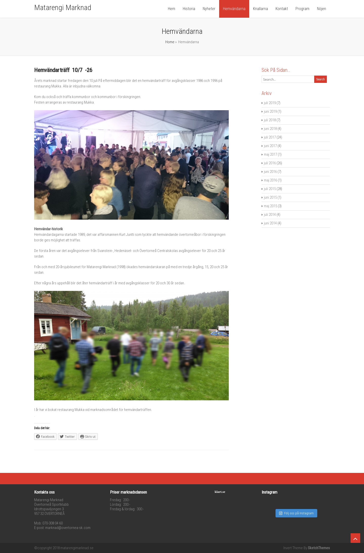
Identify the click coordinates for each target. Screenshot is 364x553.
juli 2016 (270, 163)
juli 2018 (270, 120)
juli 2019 (270, 103)
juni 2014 (270, 223)
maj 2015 (270, 206)
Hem (171, 8)
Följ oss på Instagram (296, 513)
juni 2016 (270, 171)
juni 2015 (270, 197)
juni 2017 (270, 146)
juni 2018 (270, 128)
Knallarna (260, 8)
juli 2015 (270, 189)
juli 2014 (270, 214)
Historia (189, 8)
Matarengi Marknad (62, 7)
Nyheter (209, 8)
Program (302, 8)
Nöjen (321, 8)
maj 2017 (270, 154)
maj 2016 (270, 180)
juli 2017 (270, 137)
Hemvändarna (234, 8)
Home (169, 42)
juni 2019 (270, 111)
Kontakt (282, 8)
